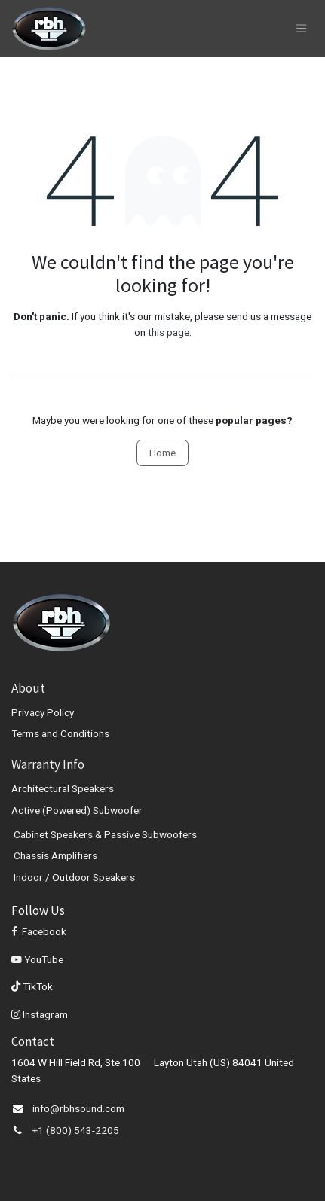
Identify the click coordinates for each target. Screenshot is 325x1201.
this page (168, 332)
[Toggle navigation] (301, 28)
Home (162, 453)
